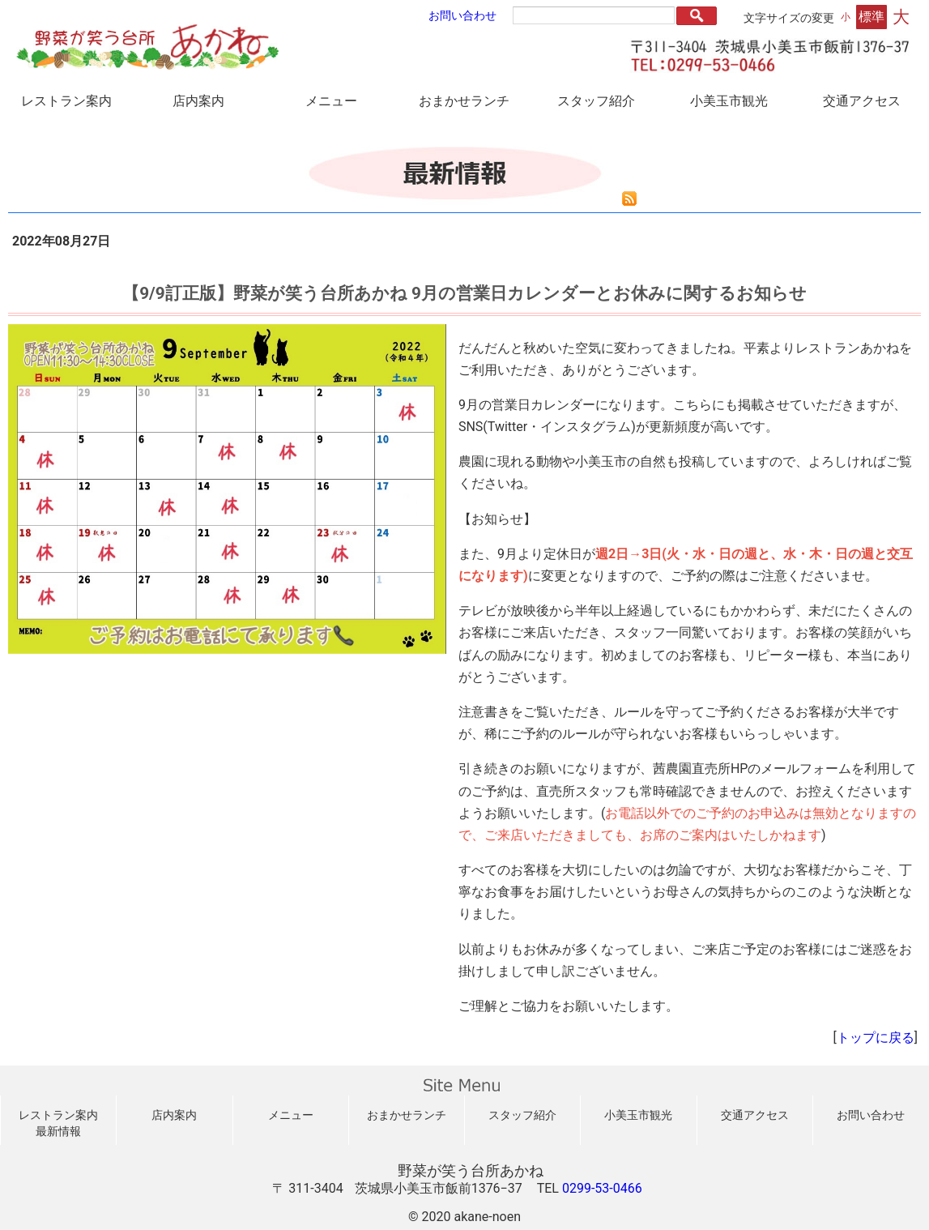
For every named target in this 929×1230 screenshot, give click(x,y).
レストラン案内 (66, 101)
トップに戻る (875, 1037)
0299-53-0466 (602, 1188)
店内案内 (198, 101)
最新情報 (58, 1131)
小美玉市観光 (729, 101)
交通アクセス (862, 101)
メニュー (331, 101)
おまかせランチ (464, 101)
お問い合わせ (462, 16)
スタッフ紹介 (596, 101)
